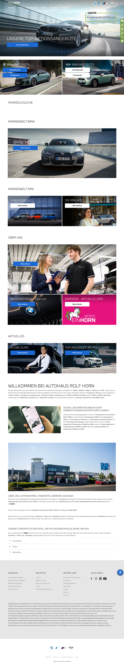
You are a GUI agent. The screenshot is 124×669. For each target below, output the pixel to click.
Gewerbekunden (14, 70)
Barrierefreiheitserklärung (67, 657)
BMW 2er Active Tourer (43, 583)
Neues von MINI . (69, 510)
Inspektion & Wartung (94, 393)
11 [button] (77, 51)
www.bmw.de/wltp (88, 616)
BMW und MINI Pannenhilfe (76, 395)
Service (43, 8)
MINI (102, 390)
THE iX (38, 586)
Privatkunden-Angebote (15, 577)
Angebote (11, 8)
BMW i (88, 390)
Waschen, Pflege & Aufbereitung (52, 395)
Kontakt (65, 589)
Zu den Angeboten (22, 45)
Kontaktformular (22, 519)
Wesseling (56, 516)
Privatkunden (14, 75)
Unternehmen (54, 8)
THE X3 (38, 577)
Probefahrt (101, 516)
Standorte (65, 8)
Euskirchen (39, 516)
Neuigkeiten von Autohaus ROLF (44, 510)
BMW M (81, 390)
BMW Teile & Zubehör (27, 397)
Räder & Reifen (14, 395)
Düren (46, 516)
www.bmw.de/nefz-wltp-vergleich (94, 618)
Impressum (56, 657)
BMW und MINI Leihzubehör (101, 395)
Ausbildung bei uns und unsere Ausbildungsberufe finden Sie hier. (80, 501)
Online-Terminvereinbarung (71, 577)
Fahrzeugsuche (13, 589)
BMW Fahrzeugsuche (15, 583)
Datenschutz (48, 657)
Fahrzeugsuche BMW (92, 417)
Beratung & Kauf (32, 8)
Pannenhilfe (67, 586)
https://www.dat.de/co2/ (89, 625)
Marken (20, 8)
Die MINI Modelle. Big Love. (44, 589)
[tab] (61, 541)
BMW (75, 390)
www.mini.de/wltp (102, 616)
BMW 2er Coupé (41, 580)
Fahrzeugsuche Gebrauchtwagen (101, 419)
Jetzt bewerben (23, 353)
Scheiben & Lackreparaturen (30, 395)
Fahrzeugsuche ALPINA (78, 419)
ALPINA (94, 390)
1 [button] (46, 51)
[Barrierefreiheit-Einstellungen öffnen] (120, 572)
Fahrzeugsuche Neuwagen (75, 422)
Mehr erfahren (25, 148)
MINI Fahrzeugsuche (14, 586)
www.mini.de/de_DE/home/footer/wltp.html (32, 620)
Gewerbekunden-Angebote (16, 580)
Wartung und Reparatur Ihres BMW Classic (90, 397)
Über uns (66, 592)
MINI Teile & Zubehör (47, 397)
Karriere (65, 595)
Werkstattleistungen (69, 583)
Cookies (77, 657)
